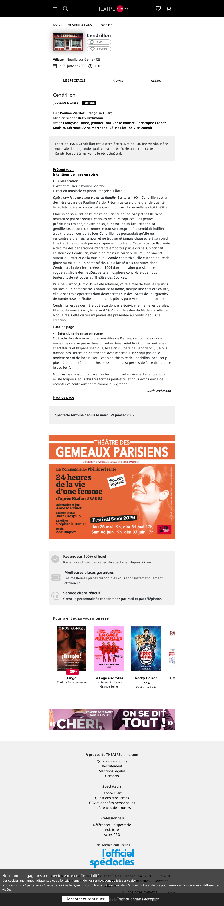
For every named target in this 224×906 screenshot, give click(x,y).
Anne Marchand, (95, 127)
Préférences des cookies (112, 807)
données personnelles (117, 802)
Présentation (63, 169)
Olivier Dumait (140, 127)
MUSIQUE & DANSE (66, 102)
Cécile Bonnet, (124, 123)
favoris (99, 49)
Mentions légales (112, 771)
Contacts (112, 776)
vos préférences (108, 885)
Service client (112, 793)
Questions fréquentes (112, 798)
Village (58, 59)
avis (96, 42)
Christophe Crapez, (151, 123)
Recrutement (112, 766)
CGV (92, 802)
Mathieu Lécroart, (67, 127)
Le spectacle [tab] (74, 80)
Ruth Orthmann (90, 118)
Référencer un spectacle (112, 825)
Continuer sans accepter (137, 898)
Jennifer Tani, (101, 123)
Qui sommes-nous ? (112, 761)
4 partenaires (34, 885)
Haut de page (63, 326)
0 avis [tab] (118, 80)
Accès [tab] (156, 80)
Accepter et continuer (85, 898)
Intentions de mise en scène (80, 333)
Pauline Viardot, (73, 113)
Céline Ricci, (118, 127)
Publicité (112, 829)
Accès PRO (112, 834)
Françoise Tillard (99, 113)
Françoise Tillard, (76, 123)
